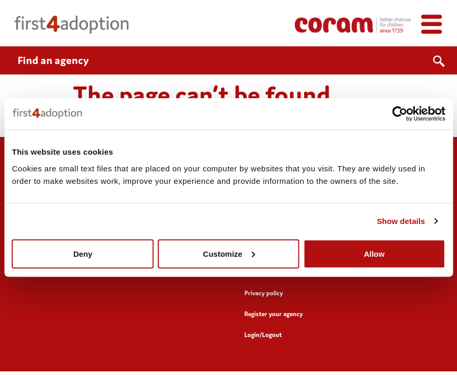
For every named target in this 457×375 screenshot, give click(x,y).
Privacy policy (263, 293)
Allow (374, 253)
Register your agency (273, 314)
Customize (229, 253)
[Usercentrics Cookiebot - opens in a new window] (399, 114)
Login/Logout (263, 335)
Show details (401, 221)
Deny (83, 253)
